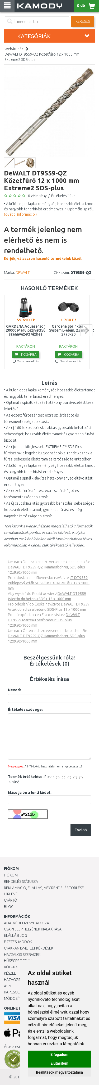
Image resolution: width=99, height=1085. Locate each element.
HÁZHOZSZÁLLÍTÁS (19, 980)
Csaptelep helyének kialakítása (33, 929)
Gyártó (10, 900)
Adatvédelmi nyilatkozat (27, 923)
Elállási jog (15, 935)
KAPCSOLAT (13, 992)
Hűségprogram (18, 961)
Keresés (83, 21)
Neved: (14, 690)
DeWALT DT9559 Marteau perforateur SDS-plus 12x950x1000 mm (44, 620)
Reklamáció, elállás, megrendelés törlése (44, 888)
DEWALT (23, 272)
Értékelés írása (63, 196)
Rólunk (11, 967)
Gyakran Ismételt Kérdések (28, 948)
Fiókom (11, 875)
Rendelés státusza (21, 881)
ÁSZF (8, 986)
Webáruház (13, 49)
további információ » (20, 214)
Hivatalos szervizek (22, 954)
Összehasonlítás (26, 361)
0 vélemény (37, 196)
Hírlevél (12, 894)
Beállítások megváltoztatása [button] (59, 1072)
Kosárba (25, 354)
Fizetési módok (18, 942)
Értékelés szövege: (25, 709)
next (86, 330)
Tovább (81, 830)
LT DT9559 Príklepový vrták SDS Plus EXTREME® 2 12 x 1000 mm (48, 583)
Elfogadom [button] (59, 1054)
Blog (8, 907)
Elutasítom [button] (59, 1063)
